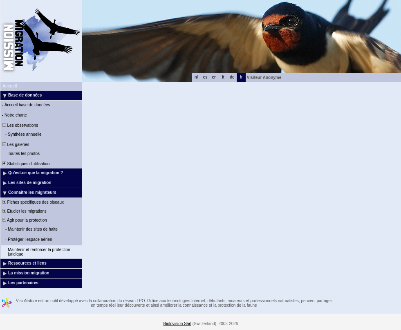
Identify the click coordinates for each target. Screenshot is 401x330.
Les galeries (15, 144)
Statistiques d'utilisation (25, 164)
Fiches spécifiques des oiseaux (32, 202)
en (214, 77)
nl (196, 77)
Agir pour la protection (24, 220)
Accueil (9, 86)
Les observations (19, 125)
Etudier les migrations (24, 211)
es (205, 77)
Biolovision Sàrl (177, 323)
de (232, 77)
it (223, 77)
